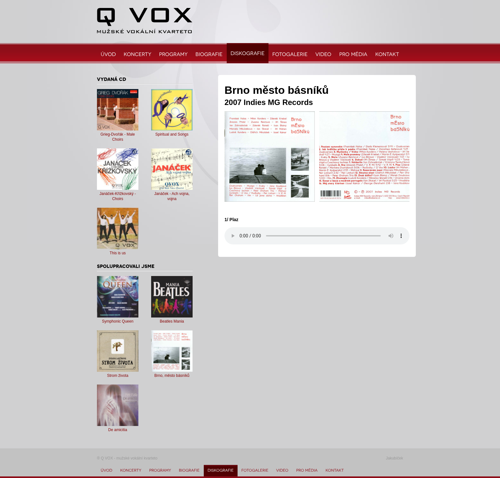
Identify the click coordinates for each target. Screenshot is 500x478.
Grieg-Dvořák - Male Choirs (117, 134)
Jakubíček (394, 458)
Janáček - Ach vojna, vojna (172, 193)
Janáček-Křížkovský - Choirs (117, 193)
